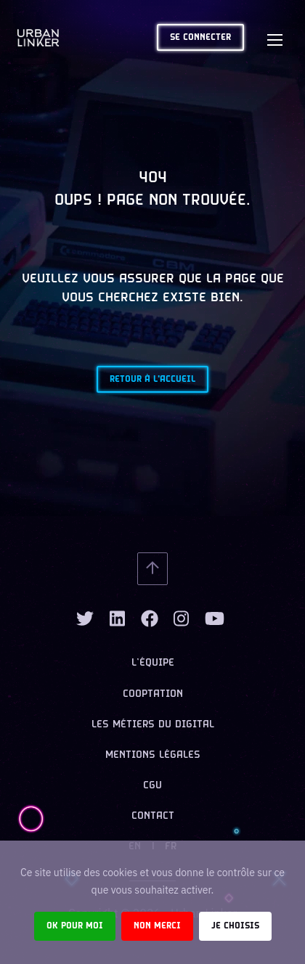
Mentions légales (152, 755)
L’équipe (152, 663)
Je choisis (235, 926)
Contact (152, 816)
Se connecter (200, 37)
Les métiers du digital (153, 725)
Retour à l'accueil (152, 379)
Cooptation (153, 694)
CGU (152, 786)
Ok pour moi (74, 926)
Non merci (157, 926)
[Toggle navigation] (274, 37)
